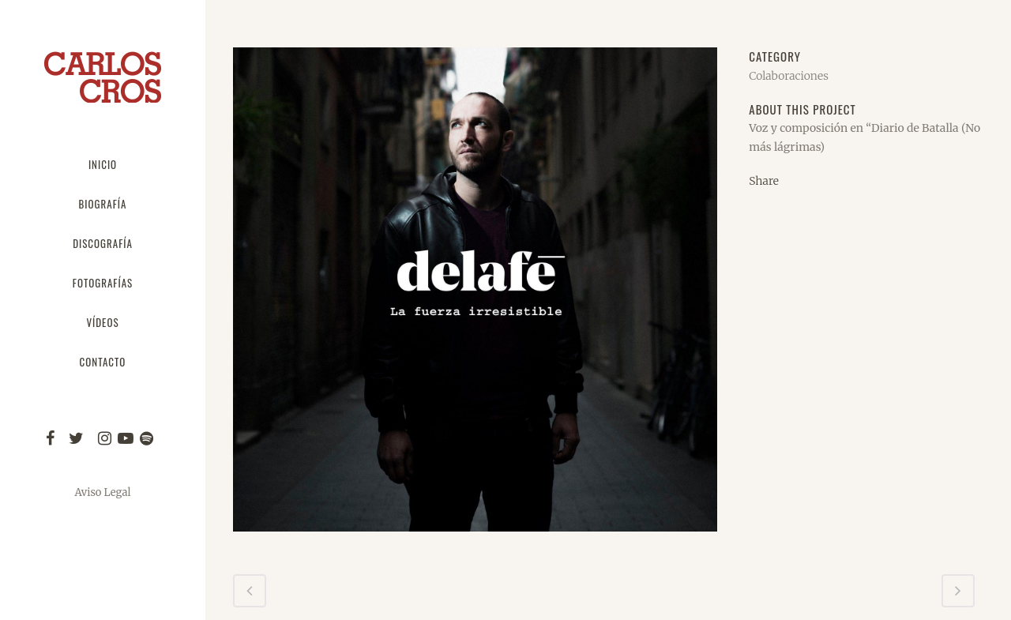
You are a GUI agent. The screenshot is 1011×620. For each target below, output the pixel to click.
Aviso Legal (102, 492)
